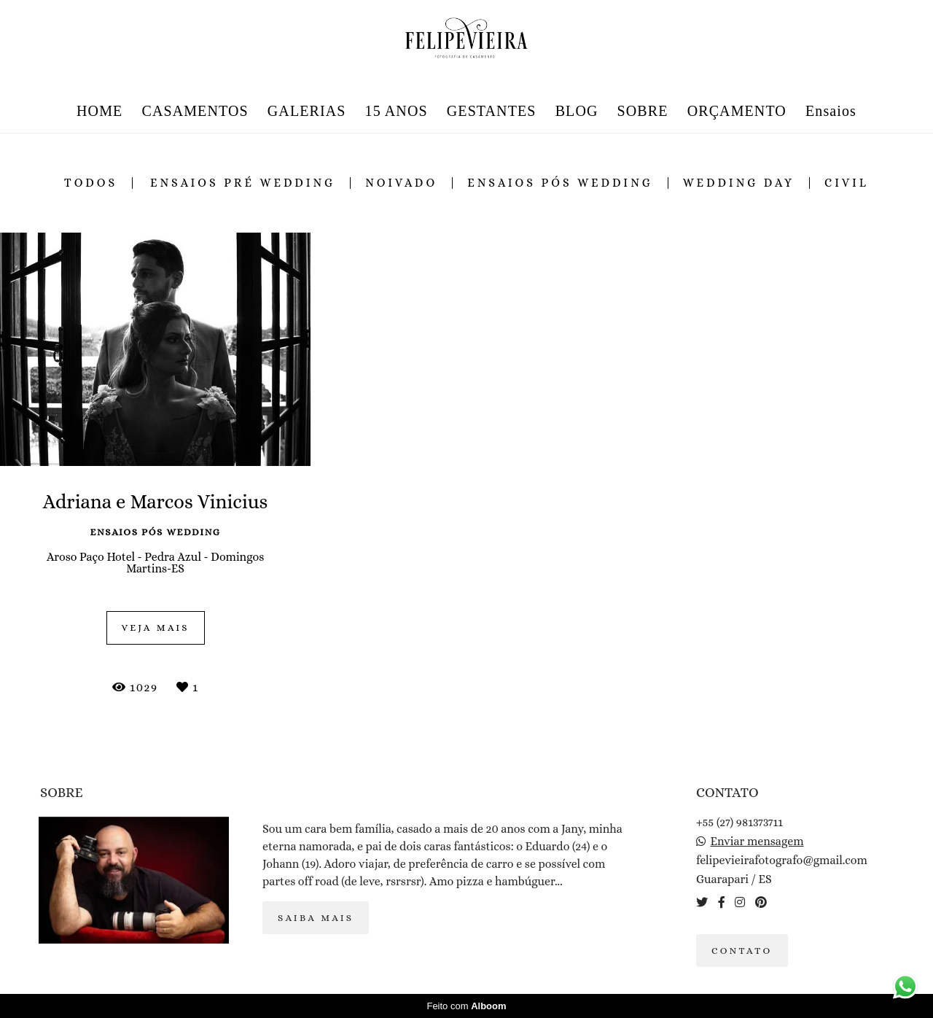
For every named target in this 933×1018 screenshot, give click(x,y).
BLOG (576, 111)
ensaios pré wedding (242, 183)
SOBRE (642, 111)
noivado (401, 183)
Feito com (466, 1005)
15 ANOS (396, 111)
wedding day (739, 183)
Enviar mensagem (757, 841)
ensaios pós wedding (560, 183)
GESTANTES (491, 111)
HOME (99, 111)
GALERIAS (307, 111)
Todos (90, 183)
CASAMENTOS (194, 111)
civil (846, 183)
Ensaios (830, 111)
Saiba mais (316, 917)
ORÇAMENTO (736, 111)
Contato (742, 950)
